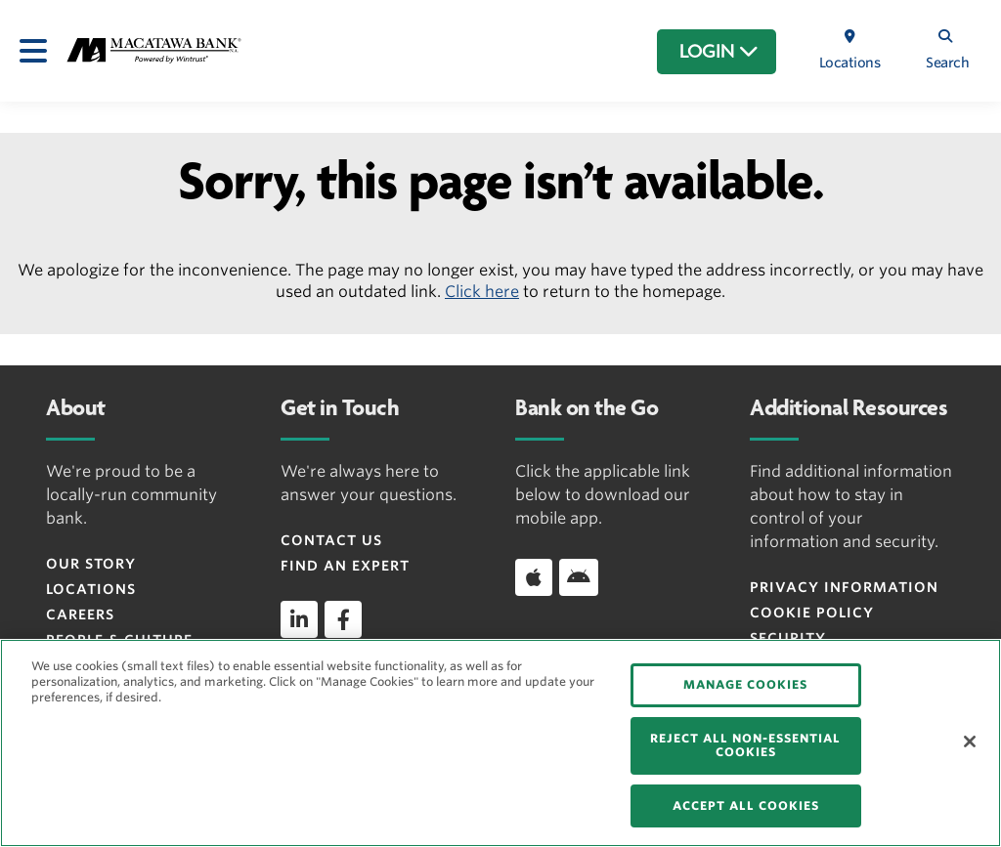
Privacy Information (844, 587)
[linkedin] (299, 619)
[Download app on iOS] (533, 577)
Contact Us (331, 540)
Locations (91, 589)
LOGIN (719, 52)
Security (788, 638)
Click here (482, 291)
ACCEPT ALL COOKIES (746, 805)
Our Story (91, 564)
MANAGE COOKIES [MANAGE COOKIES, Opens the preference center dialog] (745, 684)
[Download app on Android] (578, 577)
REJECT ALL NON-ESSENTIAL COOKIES (745, 745)
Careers (80, 614)
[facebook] (343, 619)
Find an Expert (345, 565)
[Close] (969, 741)
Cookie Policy (812, 612)
